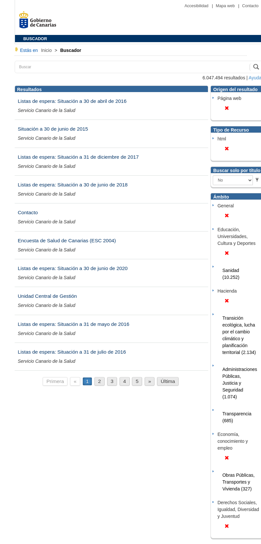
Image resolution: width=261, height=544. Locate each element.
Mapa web (226, 6)
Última (168, 381)
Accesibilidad (197, 6)
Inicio (47, 50)
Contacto (250, 6)
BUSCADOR (35, 39)
